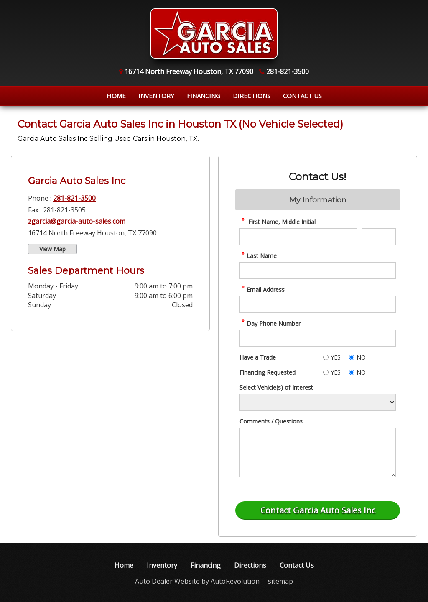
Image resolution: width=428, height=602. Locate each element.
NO (361, 357)
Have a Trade (257, 357)
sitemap (280, 581)
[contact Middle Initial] (379, 236)
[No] (351, 357)
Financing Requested (267, 372)
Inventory (156, 96)
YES (336, 357)
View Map (52, 249)
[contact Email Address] (317, 304)
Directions (251, 96)
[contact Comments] (317, 452)
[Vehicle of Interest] (317, 402)
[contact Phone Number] (317, 338)
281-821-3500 (74, 198)
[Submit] (317, 510)
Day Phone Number (270, 323)
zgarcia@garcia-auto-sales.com (76, 221)
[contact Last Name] (317, 270)
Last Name (258, 256)
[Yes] (326, 357)
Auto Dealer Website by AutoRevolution (197, 581)
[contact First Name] (298, 236)
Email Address (262, 289)
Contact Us (302, 96)
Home (116, 96)
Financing (203, 96)
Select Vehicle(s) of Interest (276, 387)
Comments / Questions (271, 421)
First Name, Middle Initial (277, 222)
